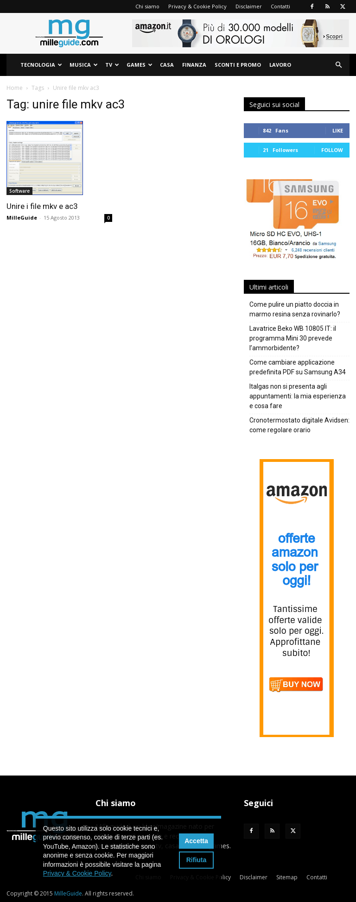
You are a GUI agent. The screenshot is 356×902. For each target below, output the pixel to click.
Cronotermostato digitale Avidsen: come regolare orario (299, 425)
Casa (167, 64)
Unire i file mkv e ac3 (42, 206)
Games (140, 64)
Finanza (194, 64)
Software (19, 191)
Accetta (196, 841)
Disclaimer (248, 6)
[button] (338, 65)
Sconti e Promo (238, 64)
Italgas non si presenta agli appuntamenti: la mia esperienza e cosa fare (297, 396)
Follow (332, 149)
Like (337, 130)
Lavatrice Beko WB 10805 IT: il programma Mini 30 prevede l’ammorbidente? (292, 338)
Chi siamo (147, 6)
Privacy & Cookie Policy (197, 6)
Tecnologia (41, 64)
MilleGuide (21, 217)
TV (112, 64)
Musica (84, 64)
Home (14, 88)
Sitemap (287, 877)
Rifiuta (196, 860)
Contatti (280, 6)
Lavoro (280, 64)
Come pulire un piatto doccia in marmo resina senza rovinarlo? (294, 309)
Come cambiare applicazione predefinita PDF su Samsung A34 (297, 367)
